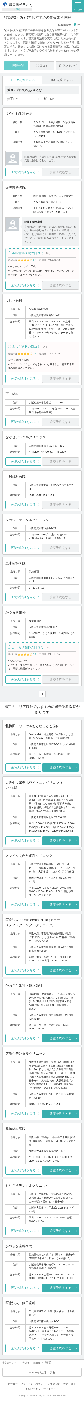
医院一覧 (18, 65)
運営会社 (13, 1383)
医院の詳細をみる (23, 172)
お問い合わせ (33, 1389)
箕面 (12, 99)
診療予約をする (60, 767)
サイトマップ (50, 1389)
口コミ (43, 65)
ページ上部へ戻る (43, 1372)
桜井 (49, 99)
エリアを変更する (22, 80)
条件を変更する (62, 80)
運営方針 (68, 1383)
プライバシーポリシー (33, 1383)
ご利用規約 (54, 1383)
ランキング (69, 65)
